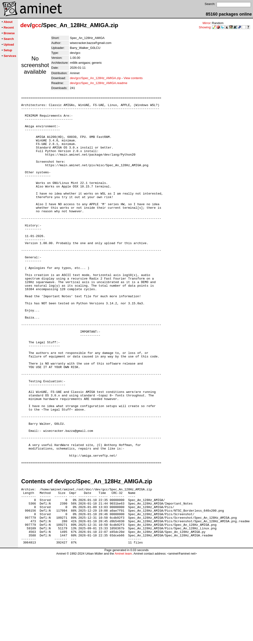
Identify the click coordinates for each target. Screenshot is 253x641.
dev (25, 25)
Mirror (206, 23)
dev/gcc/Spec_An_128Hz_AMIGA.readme (98, 83)
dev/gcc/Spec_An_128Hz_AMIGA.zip (95, 78)
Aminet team (123, 639)
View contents (133, 78)
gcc (36, 25)
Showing (205, 27)
